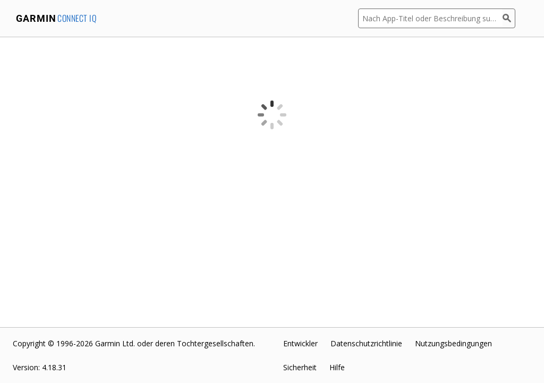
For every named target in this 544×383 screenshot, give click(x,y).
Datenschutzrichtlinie (366, 343)
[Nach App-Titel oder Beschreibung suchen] (430, 18)
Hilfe (337, 367)
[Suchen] (509, 18)
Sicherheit (300, 367)
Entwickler (300, 343)
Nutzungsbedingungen (453, 343)
